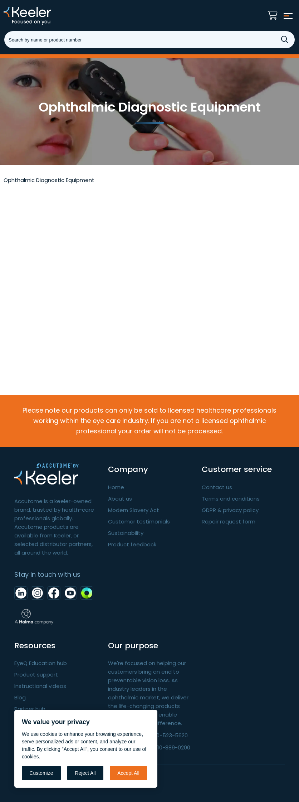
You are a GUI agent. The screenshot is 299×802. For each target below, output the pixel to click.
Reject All (85, 773)
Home (116, 487)
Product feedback (132, 544)
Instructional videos (40, 686)
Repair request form (228, 521)
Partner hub (29, 709)
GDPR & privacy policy (230, 510)
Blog (20, 697)
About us (120, 498)
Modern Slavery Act (133, 510)
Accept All (128, 773)
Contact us (217, 487)
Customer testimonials (139, 521)
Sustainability (125, 533)
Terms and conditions (231, 498)
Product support (36, 674)
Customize (41, 773)
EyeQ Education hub (40, 663)
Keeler (38, 16)
